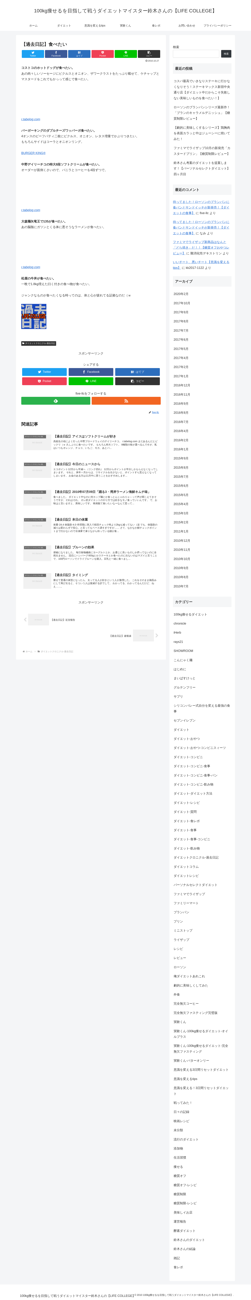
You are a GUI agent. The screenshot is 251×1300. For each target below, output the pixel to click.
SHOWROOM (183, 651)
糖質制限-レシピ (185, 1203)
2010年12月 (182, 540)
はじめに (180, 669)
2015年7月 (181, 476)
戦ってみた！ (183, 1103)
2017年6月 (181, 339)
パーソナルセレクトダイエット (196, 885)
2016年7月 (181, 422)
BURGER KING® (33, 153)
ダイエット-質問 (185, 812)
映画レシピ (181, 1121)
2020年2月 (181, 294)
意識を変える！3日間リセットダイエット (201, 1090)
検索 (176, 47)
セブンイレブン (185, 720)
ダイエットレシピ (186, 876)
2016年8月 (181, 412)
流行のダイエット (186, 1139)
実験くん (180, 1022)
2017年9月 (181, 312)
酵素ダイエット (185, 1231)
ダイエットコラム (186, 866)
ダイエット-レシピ (187, 802)
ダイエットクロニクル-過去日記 (38, 343)
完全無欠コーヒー (186, 1003)
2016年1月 (181, 449)
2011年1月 (181, 531)
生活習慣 (180, 1157)
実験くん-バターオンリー (191, 1060)
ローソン (180, 967)
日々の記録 (181, 1112)
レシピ (178, 949)
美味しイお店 (183, 1212)
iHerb (177, 632)
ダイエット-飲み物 (187, 848)
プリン (178, 921)
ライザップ (181, 940)
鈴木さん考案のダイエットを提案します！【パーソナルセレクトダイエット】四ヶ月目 (202, 168)
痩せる (178, 1167)
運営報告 (180, 1221)
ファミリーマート (186, 903)
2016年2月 (181, 440)
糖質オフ (180, 1176)
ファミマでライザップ (189, 894)
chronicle (180, 623)
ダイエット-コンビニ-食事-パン (196, 775)
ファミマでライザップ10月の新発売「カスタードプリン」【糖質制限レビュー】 (202, 150)
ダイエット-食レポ (187, 821)
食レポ (178, 1267)
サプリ (178, 696)
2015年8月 (181, 467)
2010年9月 (181, 568)
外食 (177, 994)
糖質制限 (180, 1194)
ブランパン (181, 912)
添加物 (178, 1148)
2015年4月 (181, 504)
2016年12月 (182, 385)
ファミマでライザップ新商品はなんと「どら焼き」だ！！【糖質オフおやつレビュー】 (201, 247)
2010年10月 (182, 559)
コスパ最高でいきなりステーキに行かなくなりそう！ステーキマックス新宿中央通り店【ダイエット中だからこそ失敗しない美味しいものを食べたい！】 (202, 89)
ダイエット (181, 729)
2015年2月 (181, 522)
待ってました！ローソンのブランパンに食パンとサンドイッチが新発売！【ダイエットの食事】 (201, 207)
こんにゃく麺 (183, 660)
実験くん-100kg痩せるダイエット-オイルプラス (201, 1033)
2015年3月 (181, 513)
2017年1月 (181, 376)
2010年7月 (181, 586)
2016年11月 (182, 394)
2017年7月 (181, 330)
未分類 (178, 1130)
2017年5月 (181, 349)
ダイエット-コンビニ (188, 757)
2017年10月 (182, 303)
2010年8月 (181, 577)
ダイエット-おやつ (187, 738)
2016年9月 (181, 403)
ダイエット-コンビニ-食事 (192, 766)
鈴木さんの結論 (185, 1249)
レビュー (180, 958)
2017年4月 (181, 358)
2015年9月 (181, 458)
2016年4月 (181, 431)
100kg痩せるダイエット (190, 614)
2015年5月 (181, 495)
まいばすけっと (185, 678)
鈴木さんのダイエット (189, 1240)
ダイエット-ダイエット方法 (193, 793)
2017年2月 (181, 367)
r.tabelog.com (30, 119)
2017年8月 (181, 321)
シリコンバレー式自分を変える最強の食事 (202, 708)
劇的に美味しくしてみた (191, 985)
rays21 (178, 642)
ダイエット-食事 (185, 830)
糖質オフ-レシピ (185, 1185)
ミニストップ (183, 930)
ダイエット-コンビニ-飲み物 (193, 784)
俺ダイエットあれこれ (189, 976)
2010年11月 (182, 549)
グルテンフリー (185, 687)
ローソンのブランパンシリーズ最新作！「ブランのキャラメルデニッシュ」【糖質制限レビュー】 (202, 112)
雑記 (177, 1258)
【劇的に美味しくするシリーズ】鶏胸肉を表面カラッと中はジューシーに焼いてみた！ (202, 133)
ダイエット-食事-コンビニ (192, 839)
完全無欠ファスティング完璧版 (196, 1013)
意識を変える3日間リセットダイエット (201, 1069)
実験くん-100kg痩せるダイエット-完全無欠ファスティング (201, 1048)
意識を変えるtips (185, 1079)
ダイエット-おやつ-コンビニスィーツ (200, 748)
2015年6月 (181, 486)
